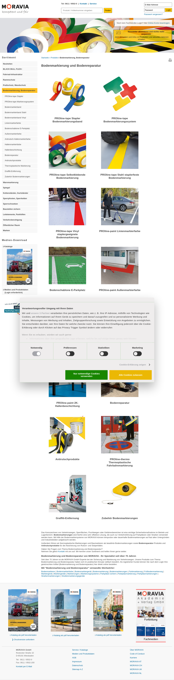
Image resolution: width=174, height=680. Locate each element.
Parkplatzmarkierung (127, 574)
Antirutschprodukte (67, 459)
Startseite (45, 58)
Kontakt (83, 4)
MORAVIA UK (136, 669)
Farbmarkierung (136, 571)
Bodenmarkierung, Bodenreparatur (19, 90)
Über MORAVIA (137, 650)
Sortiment (9, 57)
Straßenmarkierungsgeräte (73, 576)
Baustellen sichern (11, 209)
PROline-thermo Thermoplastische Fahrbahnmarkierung (120, 462)
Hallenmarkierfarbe (13, 144)
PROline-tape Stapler (14, 96)
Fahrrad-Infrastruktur (12, 74)
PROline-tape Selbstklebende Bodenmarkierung (67, 176)
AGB (74, 658)
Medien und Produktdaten (83, 654)
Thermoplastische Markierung (17, 166)
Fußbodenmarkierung (153, 571)
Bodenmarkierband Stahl (15, 112)
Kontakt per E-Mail (24, 666)
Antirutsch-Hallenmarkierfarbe (17, 139)
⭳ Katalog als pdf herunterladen (23, 635)
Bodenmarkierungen (118, 571)
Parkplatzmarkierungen (147, 574)
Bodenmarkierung (100, 571)
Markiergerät (46, 574)
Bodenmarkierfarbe (65, 571)
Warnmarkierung (10, 182)
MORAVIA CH (136, 665)
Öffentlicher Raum (11, 225)
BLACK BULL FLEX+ (12, 69)
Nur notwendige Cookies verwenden (86, 375)
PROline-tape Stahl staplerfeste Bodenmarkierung (119, 176)
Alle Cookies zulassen (130, 375)
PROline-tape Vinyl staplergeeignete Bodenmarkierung (67, 234)
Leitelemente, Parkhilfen (14, 214)
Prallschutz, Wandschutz (14, 85)
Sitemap (76, 669)
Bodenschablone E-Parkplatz (67, 290)
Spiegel (6, 188)
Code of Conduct (137, 654)
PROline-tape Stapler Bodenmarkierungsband (67, 120)
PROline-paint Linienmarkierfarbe (119, 231)
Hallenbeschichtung (13, 150)
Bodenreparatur (119, 402)
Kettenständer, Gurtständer (15, 193)
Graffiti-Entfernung (67, 518)
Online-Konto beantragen (158, 23)
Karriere (133, 658)
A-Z (81, 669)
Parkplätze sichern (108, 574)
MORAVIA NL (136, 673)
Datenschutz (77, 665)
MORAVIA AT (135, 661)
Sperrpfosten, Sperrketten (15, 198)
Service (93, 4)
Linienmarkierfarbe (13, 123)
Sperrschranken (10, 204)
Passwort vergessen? (153, 14)
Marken (6, 230)
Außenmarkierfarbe (13, 134)
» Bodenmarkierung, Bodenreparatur (74, 58)
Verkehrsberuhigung (12, 220)
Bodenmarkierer (48, 571)
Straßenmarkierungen (50, 576)
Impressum (77, 661)
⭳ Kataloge (17, 265)
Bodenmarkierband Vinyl (15, 118)
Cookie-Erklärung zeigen (132, 364)
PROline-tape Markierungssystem (19, 102)
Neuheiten (7, 64)
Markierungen (73, 574)
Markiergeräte (60, 574)
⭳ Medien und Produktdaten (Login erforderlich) (15, 291)
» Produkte (53, 58)
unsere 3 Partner (40, 313)
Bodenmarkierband (13, 107)
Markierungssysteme (90, 574)
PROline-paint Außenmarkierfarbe (119, 290)
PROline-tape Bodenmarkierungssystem (119, 120)
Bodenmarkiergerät (83, 571)
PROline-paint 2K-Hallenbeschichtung (67, 404)
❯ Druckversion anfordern (23, 639)
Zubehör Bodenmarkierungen (120, 518)
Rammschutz (9, 80)
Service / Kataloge (80, 650)
